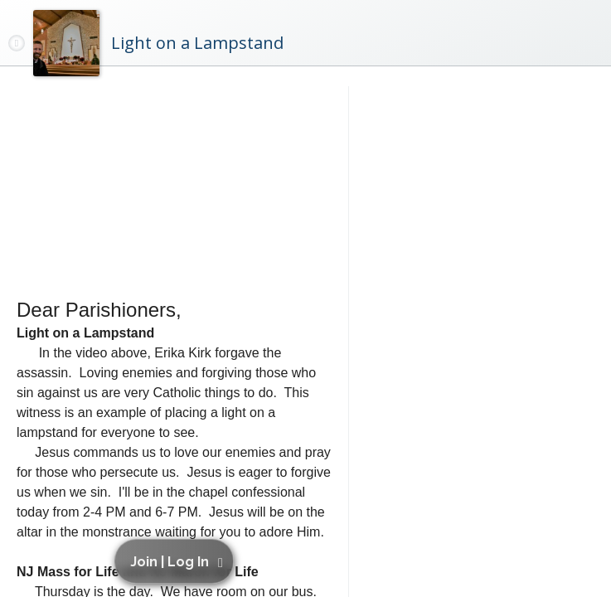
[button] (177, 561)
